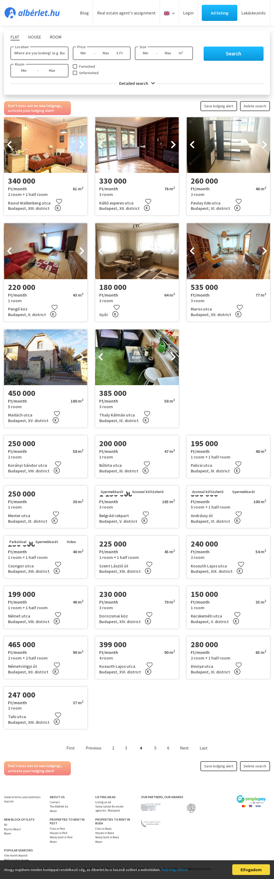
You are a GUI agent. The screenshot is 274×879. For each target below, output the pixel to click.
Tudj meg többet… (176, 869)
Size (142, 46)
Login (188, 13)
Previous (93, 748)
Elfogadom (251, 869)
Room (19, 64)
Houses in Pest (58, 833)
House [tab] (34, 37)
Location (22, 46)
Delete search (255, 106)
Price (81, 46)
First (70, 748)
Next (184, 748)
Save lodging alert (218, 106)
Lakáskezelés (253, 13)
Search (233, 53)
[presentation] (9, 145)
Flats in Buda (103, 829)
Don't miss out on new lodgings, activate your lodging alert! (35, 108)
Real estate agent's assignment (126, 13)
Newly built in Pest (61, 837)
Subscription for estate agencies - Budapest (109, 808)
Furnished (87, 66)
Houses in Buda (104, 833)
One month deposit (16, 855)
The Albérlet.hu (59, 806)
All (5, 825)
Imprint (9, 801)
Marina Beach (12, 829)
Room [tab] (56, 37)
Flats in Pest (57, 829)
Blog (84, 13)
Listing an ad (103, 802)
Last (204, 748)
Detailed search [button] (137, 83)
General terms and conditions (22, 797)
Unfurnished (88, 72)
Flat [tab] (15, 37)
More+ (53, 811)
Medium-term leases (16, 860)
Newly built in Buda (107, 837)
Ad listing (219, 13)
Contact (55, 802)
